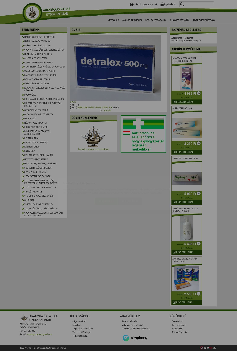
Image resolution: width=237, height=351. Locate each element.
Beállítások (130, 183)
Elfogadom (106, 183)
